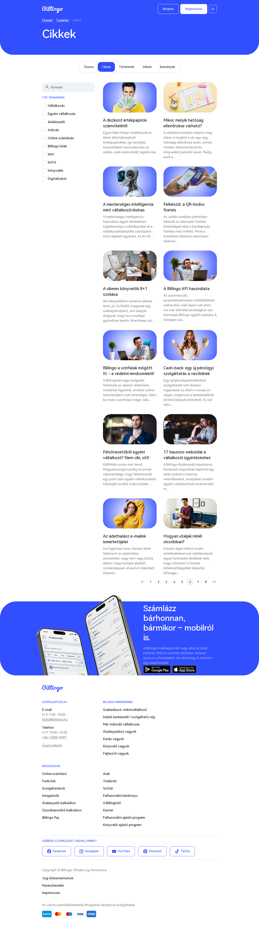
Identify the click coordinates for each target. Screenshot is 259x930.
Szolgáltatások (53, 788)
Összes (89, 67)
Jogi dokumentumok (57, 878)
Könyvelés (55, 170)
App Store (184, 669)
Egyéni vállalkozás (61, 114)
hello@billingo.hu (55, 719)
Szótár (108, 788)
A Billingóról (112, 803)
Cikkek (106, 67)
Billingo (52, 9)
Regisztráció (193, 9)
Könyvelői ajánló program (122, 825)
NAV (51, 154)
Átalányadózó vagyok (119, 732)
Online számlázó (54, 774)
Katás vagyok (113, 739)
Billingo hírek (57, 146)
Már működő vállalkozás (121, 724)
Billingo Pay (50, 818)
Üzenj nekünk (52, 745)
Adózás (53, 130)
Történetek (126, 67)
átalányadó (56, 122)
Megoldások (51, 766)
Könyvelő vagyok (116, 746)
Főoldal (47, 20)
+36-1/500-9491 (54, 737)
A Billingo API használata (186, 288)
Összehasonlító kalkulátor (62, 810)
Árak (106, 774)
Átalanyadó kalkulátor (59, 803)
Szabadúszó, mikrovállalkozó (125, 710)
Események (167, 67)
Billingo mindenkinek (118, 702)
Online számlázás (61, 138)
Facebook (59, 851)
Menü (213, 9)
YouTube (124, 851)
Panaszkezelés (53, 885)
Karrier (108, 810)
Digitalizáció (57, 179)
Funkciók (49, 781)
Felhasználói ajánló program (124, 818)
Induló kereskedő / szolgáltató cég (129, 717)
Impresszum (51, 893)
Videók (147, 67)
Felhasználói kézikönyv (120, 796)
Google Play (157, 669)
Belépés (168, 9)
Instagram (92, 851)
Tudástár (62, 20)
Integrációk (50, 796)
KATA (52, 162)
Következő (213, 582)
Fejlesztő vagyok (116, 753)
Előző (142, 582)
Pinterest (155, 851)
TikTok (185, 851)
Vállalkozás (56, 106)
